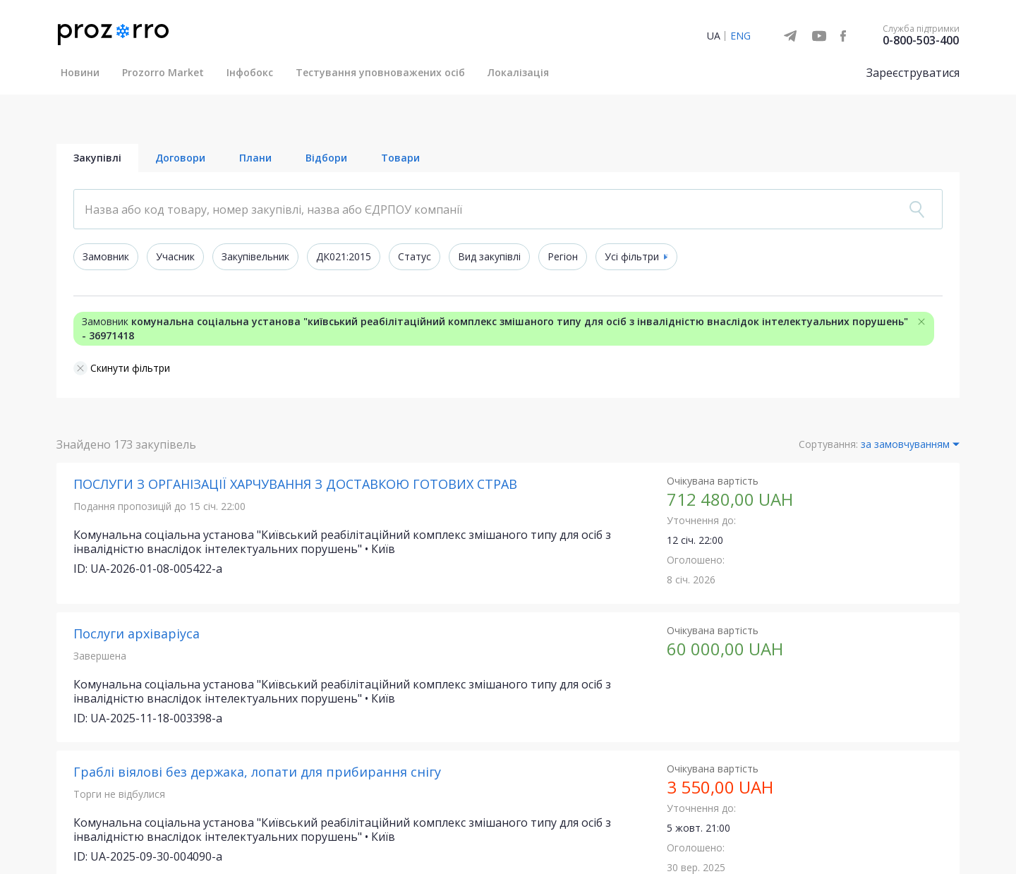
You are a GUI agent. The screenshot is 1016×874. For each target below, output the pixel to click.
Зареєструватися (913, 72)
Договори (180, 157)
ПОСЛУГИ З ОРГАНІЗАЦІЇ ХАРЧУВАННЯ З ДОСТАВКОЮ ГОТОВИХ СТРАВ (295, 484)
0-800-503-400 (921, 40)
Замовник (106, 257)
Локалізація (518, 72)
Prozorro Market (163, 72)
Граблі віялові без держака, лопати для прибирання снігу (257, 772)
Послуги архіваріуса (136, 634)
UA (713, 35)
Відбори (326, 157)
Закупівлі (97, 157)
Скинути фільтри (121, 369)
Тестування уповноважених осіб (380, 72)
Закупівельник (255, 257)
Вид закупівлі (489, 257)
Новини (80, 72)
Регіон (563, 257)
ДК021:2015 (343, 257)
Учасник (175, 257)
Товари (400, 157)
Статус (414, 257)
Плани (255, 157)
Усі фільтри (631, 257)
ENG (740, 35)
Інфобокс (249, 72)
